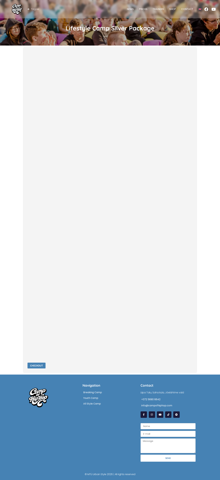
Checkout (36, 365)
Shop (172, 9)
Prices (143, 9)
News (130, 9)
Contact (187, 9)
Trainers (158, 9)
